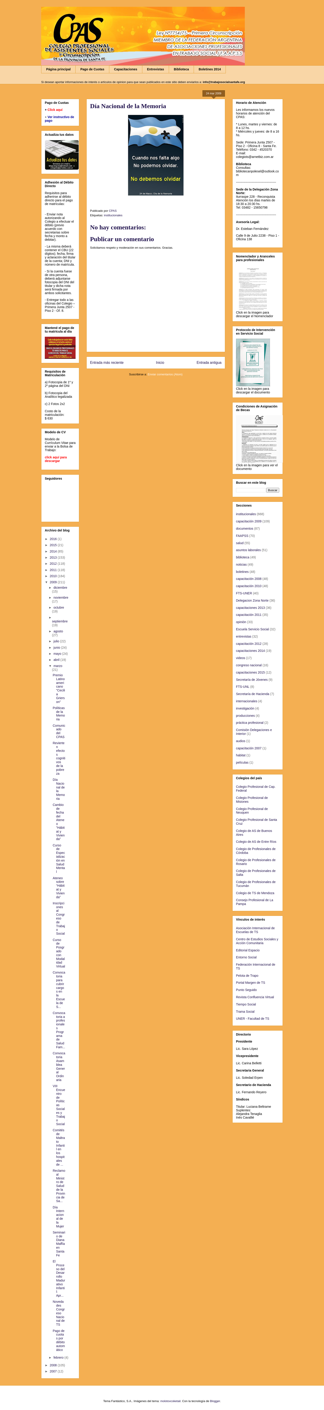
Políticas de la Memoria (59, 713)
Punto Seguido (246, 990)
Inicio (160, 362)
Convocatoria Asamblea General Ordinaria (59, 1066)
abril (56, 660)
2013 (54, 557)
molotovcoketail (170, 1401)
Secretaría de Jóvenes (252, 679)
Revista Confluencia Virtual (255, 997)
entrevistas (243, 636)
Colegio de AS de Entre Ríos (256, 841)
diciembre (60, 587)
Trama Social (245, 1011)
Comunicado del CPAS (59, 731)
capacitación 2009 (249, 521)
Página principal (58, 69)
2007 (54, 1371)
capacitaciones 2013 (250, 608)
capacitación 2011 (249, 615)
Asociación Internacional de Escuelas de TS (255, 930)
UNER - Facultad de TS (252, 1018)
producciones (245, 715)
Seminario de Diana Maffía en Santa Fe (59, 1244)
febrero (58, 1357)
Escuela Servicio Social (252, 629)
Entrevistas (155, 69)
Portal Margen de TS (250, 982)
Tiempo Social (246, 1004)
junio (57, 647)
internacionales (246, 701)
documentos (244, 528)
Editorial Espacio (248, 950)
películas (242, 762)
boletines (242, 572)
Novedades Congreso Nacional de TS (59, 1313)
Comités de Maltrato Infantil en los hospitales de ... (59, 1147)
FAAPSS (242, 536)
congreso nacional (249, 665)
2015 (54, 545)
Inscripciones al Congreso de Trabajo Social (59, 918)
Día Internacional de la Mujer (58, 1216)
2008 (54, 1365)
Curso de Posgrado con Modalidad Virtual (59, 953)
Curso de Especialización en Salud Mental (59, 858)
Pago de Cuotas (92, 69)
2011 (54, 570)
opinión (241, 622)
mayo (57, 653)
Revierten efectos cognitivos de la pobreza (59, 758)
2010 (54, 576)
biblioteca (242, 557)
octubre (58, 607)
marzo (57, 666)
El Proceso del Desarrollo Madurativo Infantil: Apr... (59, 1278)
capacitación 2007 (249, 748)
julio (56, 641)
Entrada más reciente (107, 362)
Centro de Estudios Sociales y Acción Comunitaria (257, 941)
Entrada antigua (209, 362)
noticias (241, 564)
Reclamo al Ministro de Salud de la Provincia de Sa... (59, 1186)
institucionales (113, 215)
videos (240, 658)
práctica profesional (249, 722)
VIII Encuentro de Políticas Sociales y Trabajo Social (59, 1105)
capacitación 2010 (249, 586)
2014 (54, 551)
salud (239, 543)
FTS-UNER (244, 593)
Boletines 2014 (210, 69)
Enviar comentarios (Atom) (165, 374)
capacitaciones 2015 (250, 672)
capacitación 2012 (249, 643)
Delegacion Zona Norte (252, 600)
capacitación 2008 (249, 579)
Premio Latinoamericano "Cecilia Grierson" (59, 688)
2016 (54, 539)
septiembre (60, 621)
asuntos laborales (248, 550)
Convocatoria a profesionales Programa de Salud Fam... (59, 1030)
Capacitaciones (125, 69)
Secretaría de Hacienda (252, 694)
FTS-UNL (242, 686)
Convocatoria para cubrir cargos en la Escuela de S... (59, 989)
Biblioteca (181, 69)
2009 (54, 582)
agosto (58, 631)
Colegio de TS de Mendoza (255, 893)
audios (240, 741)
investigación (245, 708)
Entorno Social (246, 957)
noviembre (60, 597)
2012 (54, 563)
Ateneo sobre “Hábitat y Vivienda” (59, 887)
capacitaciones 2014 (250, 651)
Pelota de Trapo (247, 975)
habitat (240, 755)
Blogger (215, 1401)
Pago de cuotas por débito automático (59, 1340)
